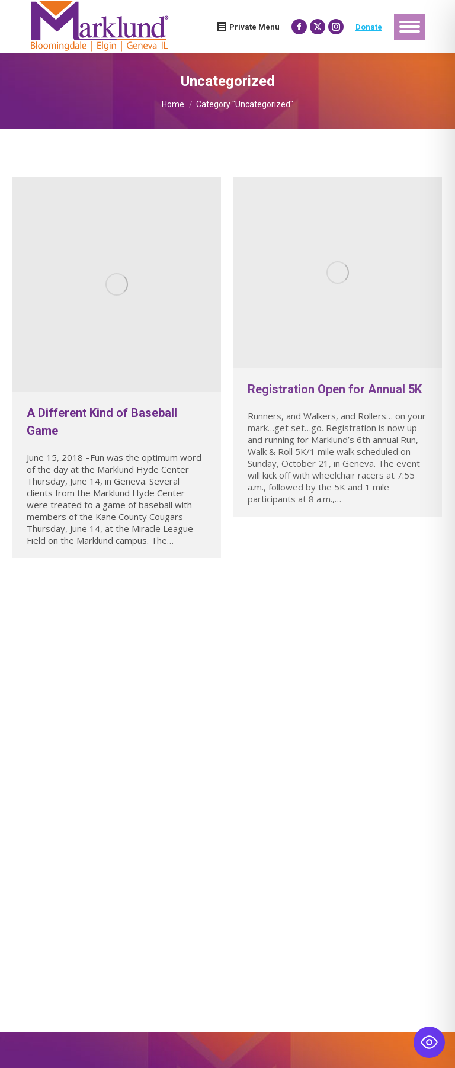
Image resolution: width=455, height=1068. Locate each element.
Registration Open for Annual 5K (335, 389)
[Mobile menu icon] (409, 27)
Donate (368, 27)
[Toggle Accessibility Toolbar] (429, 1042)
